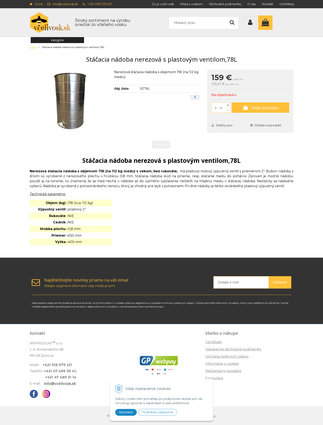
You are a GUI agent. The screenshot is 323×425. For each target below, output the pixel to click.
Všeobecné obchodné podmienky (233, 349)
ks (221, 107)
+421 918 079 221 (100, 4)
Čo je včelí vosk (163, 4)
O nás (251, 4)
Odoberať (280, 282)
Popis (161, 144)
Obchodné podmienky (225, 4)
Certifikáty (287, 4)
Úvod (38, 4)
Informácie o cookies (222, 364)
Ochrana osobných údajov (227, 356)
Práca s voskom (191, 4)
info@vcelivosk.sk (65, 4)
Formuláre (214, 378)
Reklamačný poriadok (223, 371)
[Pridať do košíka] (260, 107)
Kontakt (267, 4)
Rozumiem (126, 412)
